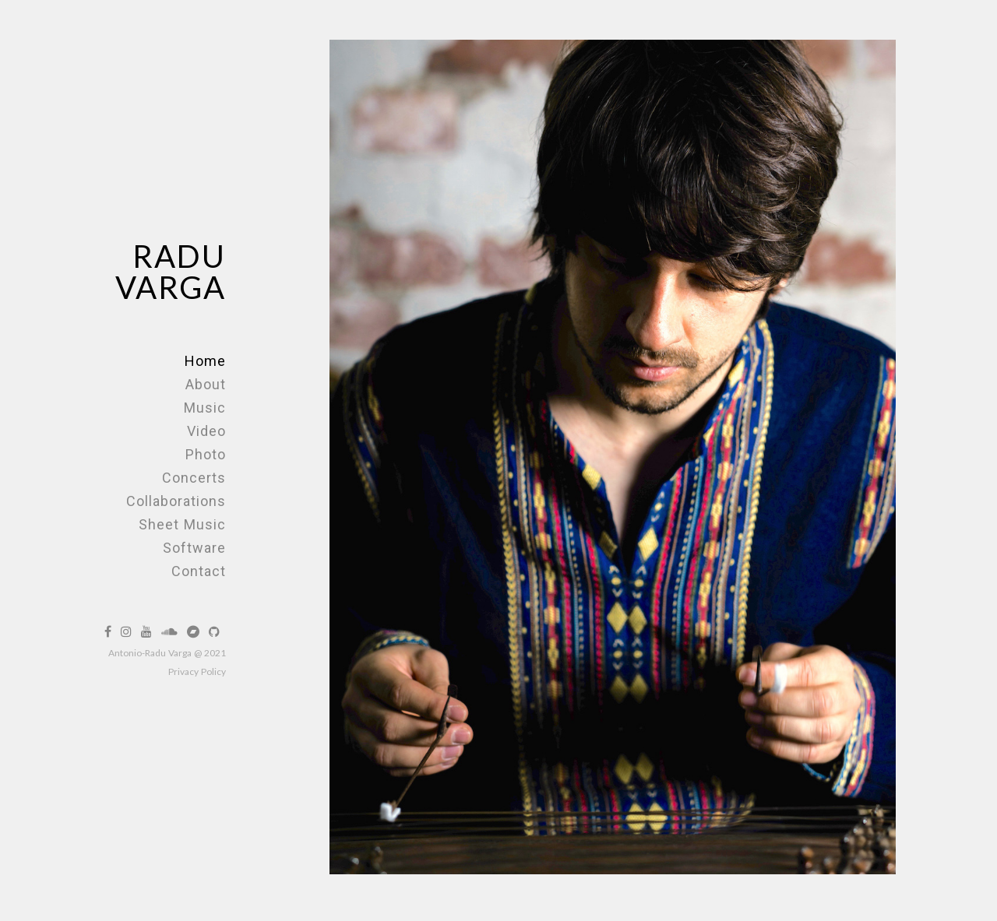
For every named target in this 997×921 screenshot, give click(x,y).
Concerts (194, 477)
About (205, 384)
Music (205, 407)
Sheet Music (182, 524)
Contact (198, 571)
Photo (205, 454)
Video (206, 431)
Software (194, 548)
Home (205, 361)
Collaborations (176, 501)
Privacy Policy (197, 671)
